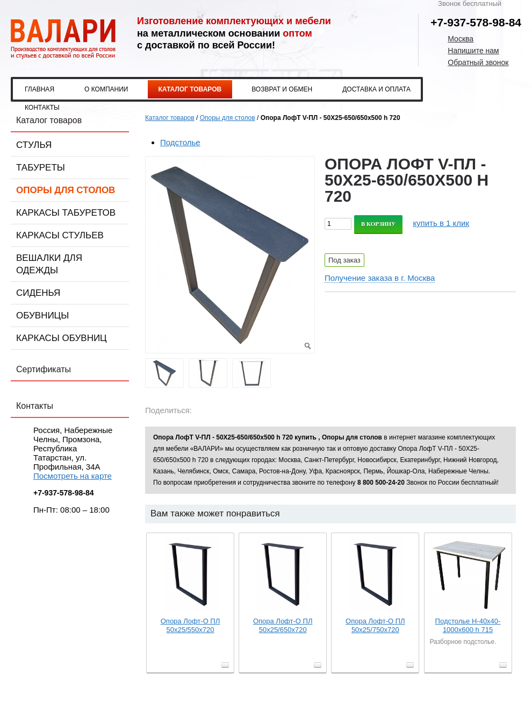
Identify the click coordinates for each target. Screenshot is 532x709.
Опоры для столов (65, 190)
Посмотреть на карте (72, 475)
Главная (39, 89)
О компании (106, 89)
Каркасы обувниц (61, 338)
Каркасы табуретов (66, 213)
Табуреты (40, 167)
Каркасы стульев (60, 235)
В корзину (378, 224)
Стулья (34, 145)
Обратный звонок (478, 62)
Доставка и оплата (376, 89)
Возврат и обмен (281, 89)
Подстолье (180, 142)
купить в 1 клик (441, 223)
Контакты (42, 107)
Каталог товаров (190, 89)
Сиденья (38, 293)
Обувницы (42, 315)
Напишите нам (473, 50)
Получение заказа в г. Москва (380, 277)
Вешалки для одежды (49, 264)
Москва (460, 38)
